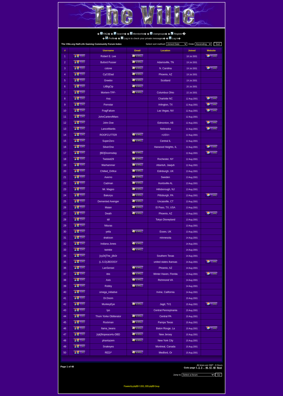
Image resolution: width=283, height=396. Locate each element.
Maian (108, 207)
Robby (108, 286)
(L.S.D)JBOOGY (108, 261)
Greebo (108, 80)
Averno (108, 177)
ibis (108, 274)
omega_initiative (108, 292)
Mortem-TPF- (108, 92)
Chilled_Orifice (108, 171)
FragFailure (108, 110)
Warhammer (108, 165)
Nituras (108, 225)
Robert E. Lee (108, 56)
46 (206, 367)
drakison (108, 237)
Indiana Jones (108, 243)
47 (210, 367)
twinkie (108, 249)
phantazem (108, 340)
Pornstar (108, 104)
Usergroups (157, 34)
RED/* (108, 352)
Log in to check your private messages (142, 38)
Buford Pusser (108, 62)
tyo (108, 310)
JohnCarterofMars (108, 116)
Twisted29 (108, 159)
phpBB (135, 386)
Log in (173, 38)
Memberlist (137, 34)
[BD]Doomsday (108, 153)
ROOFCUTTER (108, 134)
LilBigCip (108, 86)
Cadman (108, 183)
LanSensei (108, 268)
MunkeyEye (108, 304)
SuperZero (108, 141)
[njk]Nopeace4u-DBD (108, 334)
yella (108, 231)
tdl (108, 219)
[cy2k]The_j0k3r (108, 255)
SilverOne (108, 147)
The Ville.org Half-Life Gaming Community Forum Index (91, 44)
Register (176, 34)
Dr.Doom (108, 298)
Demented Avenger (108, 201)
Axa (108, 98)
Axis (108, 280)
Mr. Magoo (108, 189)
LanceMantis (108, 128)
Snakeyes (108, 346)
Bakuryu (108, 195)
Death (108, 213)
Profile (110, 38)
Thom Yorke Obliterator (108, 316)
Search (119, 34)
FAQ (104, 34)
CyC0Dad (108, 74)
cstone (108, 68)
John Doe (108, 122)
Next (219, 367)
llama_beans (108, 328)
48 (214, 367)
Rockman (108, 322)
